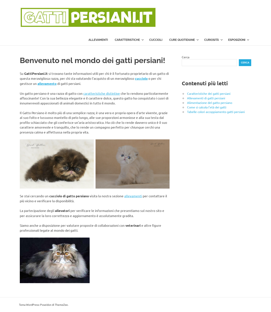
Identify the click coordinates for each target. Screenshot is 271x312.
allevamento (47, 84)
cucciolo (141, 79)
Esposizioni (238, 40)
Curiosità (213, 40)
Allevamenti (98, 40)
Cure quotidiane (184, 40)
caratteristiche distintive (101, 93)
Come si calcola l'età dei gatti (206, 107)
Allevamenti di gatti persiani (206, 98)
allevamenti (133, 196)
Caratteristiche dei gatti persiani (208, 93)
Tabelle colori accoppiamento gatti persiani (216, 112)
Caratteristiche (129, 40)
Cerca (185, 57)
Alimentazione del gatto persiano (209, 102)
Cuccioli (155, 40)
